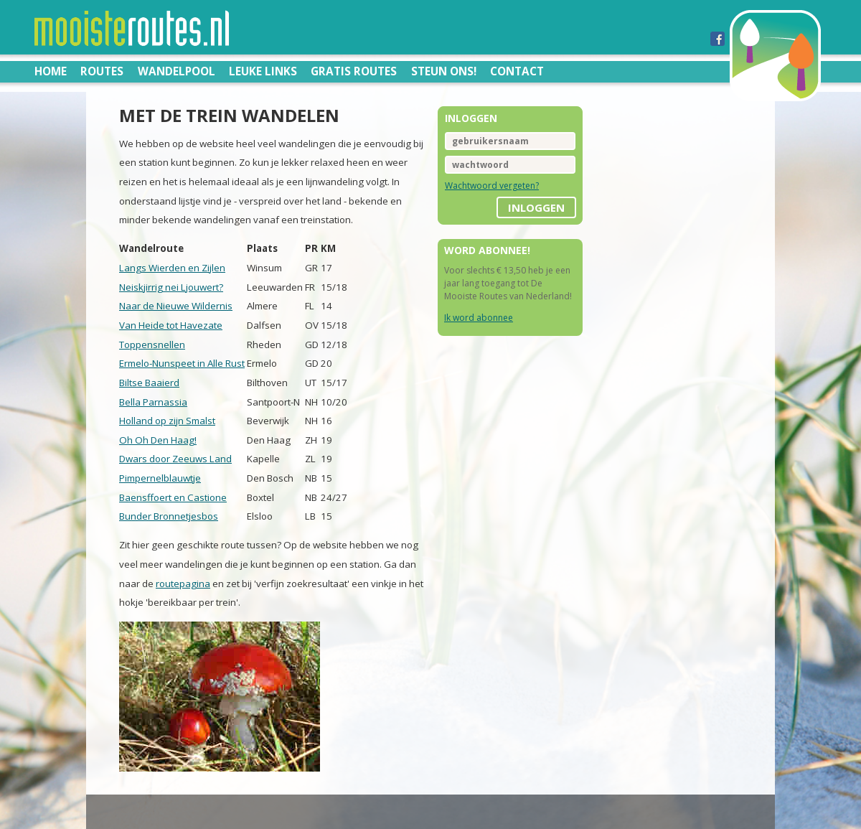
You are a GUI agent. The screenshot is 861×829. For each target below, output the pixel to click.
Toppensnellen (152, 344)
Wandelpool (176, 71)
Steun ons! (443, 71)
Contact (517, 71)
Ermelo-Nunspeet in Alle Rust (182, 363)
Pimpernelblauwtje (160, 478)
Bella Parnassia (153, 401)
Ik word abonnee (478, 318)
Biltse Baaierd (149, 382)
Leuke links (263, 71)
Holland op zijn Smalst (167, 420)
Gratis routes (354, 71)
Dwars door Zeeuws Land (175, 458)
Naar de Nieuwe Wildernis (175, 305)
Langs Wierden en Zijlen (172, 267)
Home (50, 71)
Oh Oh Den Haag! (158, 440)
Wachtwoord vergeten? (492, 185)
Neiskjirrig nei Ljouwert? (171, 287)
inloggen (536, 207)
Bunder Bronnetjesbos (168, 516)
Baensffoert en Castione (173, 497)
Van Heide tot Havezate (170, 325)
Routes (101, 71)
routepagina (183, 583)
